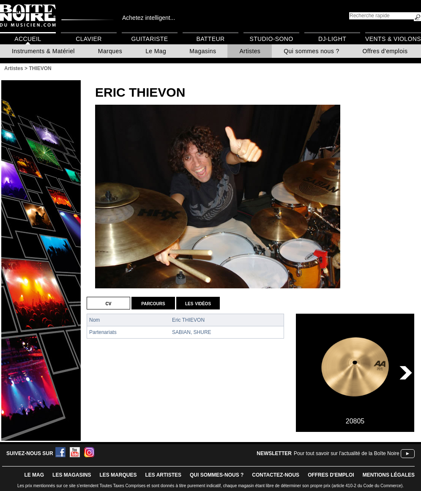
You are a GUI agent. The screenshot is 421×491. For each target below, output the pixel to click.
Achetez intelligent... (148, 17)
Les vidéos (198, 303)
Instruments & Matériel (43, 51)
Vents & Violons (393, 38)
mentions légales (389, 475)
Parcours (153, 303)
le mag (34, 475)
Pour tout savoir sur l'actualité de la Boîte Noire (346, 453)
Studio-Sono (271, 38)
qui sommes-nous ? (216, 475)
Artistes (249, 51)
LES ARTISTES (163, 475)
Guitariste (149, 38)
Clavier (89, 38)
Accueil (27, 38)
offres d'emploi (331, 475)
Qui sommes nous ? (311, 51)
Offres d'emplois (385, 51)
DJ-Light (332, 38)
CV (109, 303)
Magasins (202, 51)
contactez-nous (275, 475)
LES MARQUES (118, 475)
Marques (110, 51)
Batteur (210, 38)
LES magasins (71, 475)
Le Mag (155, 51)
